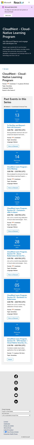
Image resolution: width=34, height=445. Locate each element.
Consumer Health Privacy (11, 434)
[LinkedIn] (16, 403)
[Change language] (16, 411)
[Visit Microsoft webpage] (6, 2)
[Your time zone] (16, 415)
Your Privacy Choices (10, 432)
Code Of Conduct (8, 430)
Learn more (8, 15)
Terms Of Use (7, 428)
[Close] (31, 7)
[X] (16, 390)
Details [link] (10, 359)
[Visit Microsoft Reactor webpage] (18, 2)
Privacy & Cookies (9, 426)
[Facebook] (16, 378)
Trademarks (7, 424)
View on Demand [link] (13, 146)
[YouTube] (16, 396)
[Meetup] (16, 384)
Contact (6, 421)
